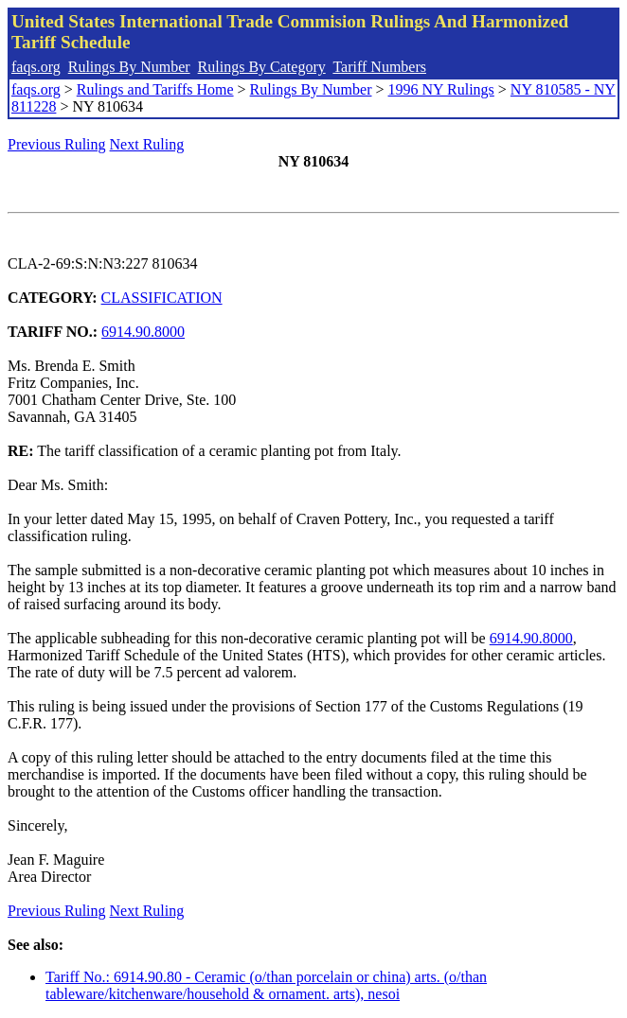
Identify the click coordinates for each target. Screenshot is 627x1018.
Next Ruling (147, 144)
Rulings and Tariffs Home (155, 89)
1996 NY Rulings (441, 89)
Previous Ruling (57, 144)
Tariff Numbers (379, 67)
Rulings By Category (262, 67)
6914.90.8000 (143, 332)
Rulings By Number (129, 67)
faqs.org (36, 67)
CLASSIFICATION (162, 298)
